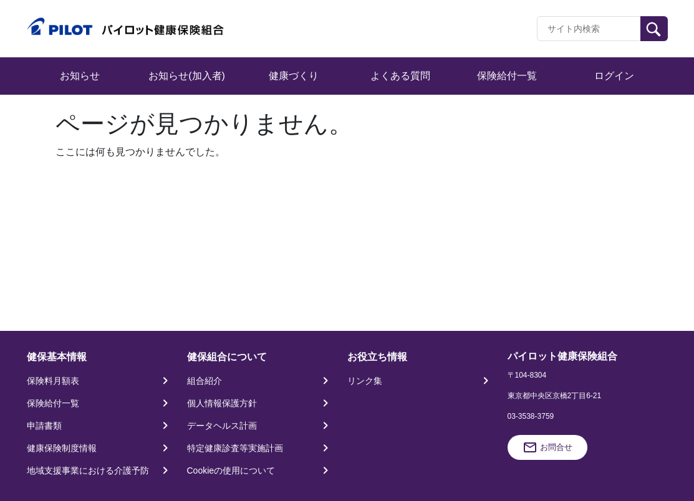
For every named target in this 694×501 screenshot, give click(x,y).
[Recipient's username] (589, 28)
